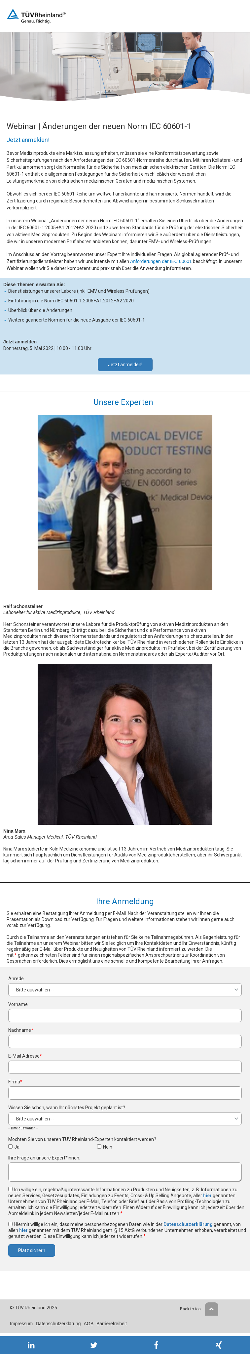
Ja (16, 1147)
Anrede (16, 978)
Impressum (21, 1323)
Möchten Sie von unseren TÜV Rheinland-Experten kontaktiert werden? (82, 1139)
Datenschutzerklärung (188, 1224)
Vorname (18, 1004)
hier (207, 1195)
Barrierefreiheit (111, 1323)
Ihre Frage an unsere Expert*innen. (44, 1157)
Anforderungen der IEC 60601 (161, 261)
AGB (88, 1323)
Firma (15, 1081)
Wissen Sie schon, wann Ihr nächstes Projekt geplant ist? (66, 1107)
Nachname (20, 1030)
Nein (107, 1147)
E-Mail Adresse (25, 1056)
